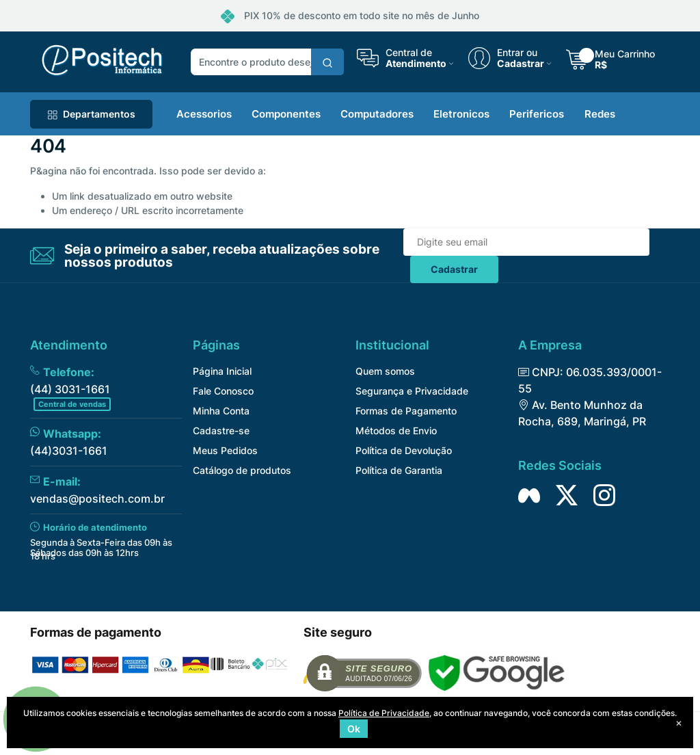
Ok (353, 728)
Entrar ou (517, 52)
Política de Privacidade (383, 713)
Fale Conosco (223, 391)
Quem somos (385, 371)
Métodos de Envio (396, 430)
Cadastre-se (221, 430)
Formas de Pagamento (406, 410)
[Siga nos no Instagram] (604, 495)
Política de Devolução (403, 450)
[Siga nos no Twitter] (567, 495)
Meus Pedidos (225, 450)
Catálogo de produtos (242, 470)
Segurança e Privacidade (411, 391)
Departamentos (91, 114)
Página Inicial (222, 371)
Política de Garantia (398, 470)
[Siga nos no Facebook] (529, 495)
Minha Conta (221, 410)
